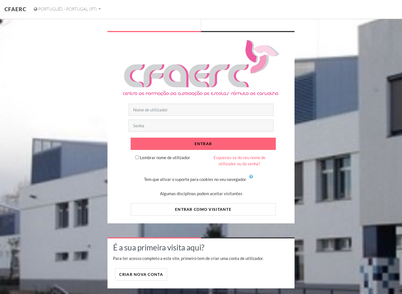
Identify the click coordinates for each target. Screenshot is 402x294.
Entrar (203, 143)
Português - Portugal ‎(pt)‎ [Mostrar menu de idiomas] (66, 9)
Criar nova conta (141, 274)
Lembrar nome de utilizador (165, 157)
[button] (252, 180)
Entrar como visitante (203, 209)
